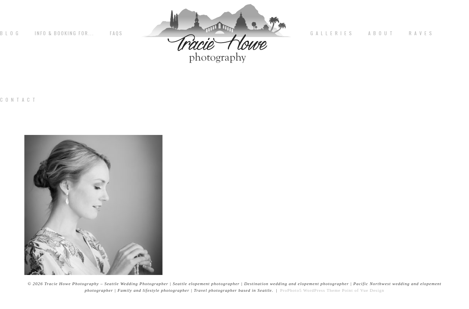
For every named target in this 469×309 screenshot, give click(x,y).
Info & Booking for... (64, 33)
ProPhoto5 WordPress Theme (310, 290)
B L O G (9, 33)
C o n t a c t (18, 99)
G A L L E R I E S (331, 33)
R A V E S (421, 33)
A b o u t (380, 33)
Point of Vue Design (363, 290)
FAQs (116, 33)
